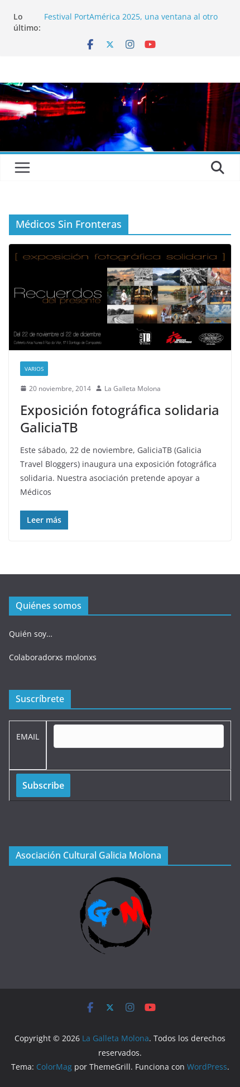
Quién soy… (30, 633)
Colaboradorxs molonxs (53, 657)
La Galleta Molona (132, 388)
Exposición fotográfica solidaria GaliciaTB (119, 418)
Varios (34, 369)
